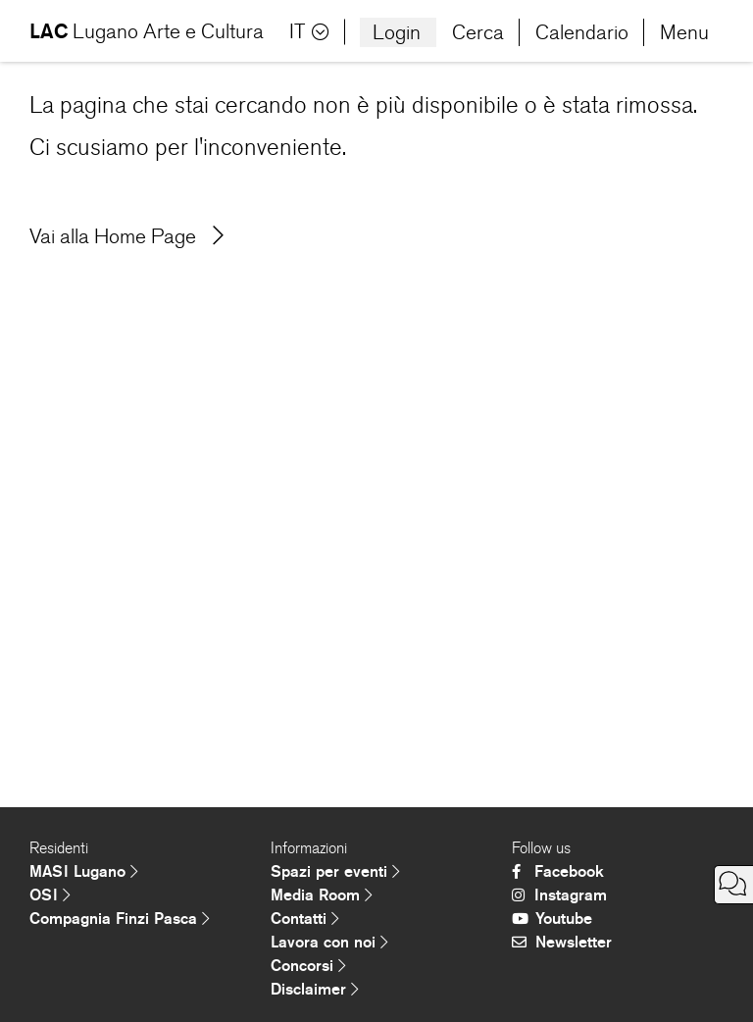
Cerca (478, 32)
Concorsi (308, 965)
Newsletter (562, 942)
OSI (50, 895)
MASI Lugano (83, 871)
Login (397, 32)
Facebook (558, 871)
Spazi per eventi (335, 871)
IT (309, 32)
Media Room (322, 895)
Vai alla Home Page (126, 236)
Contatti (305, 918)
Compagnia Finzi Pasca (119, 918)
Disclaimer (315, 989)
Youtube (552, 918)
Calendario (581, 32)
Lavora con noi (329, 942)
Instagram (559, 895)
